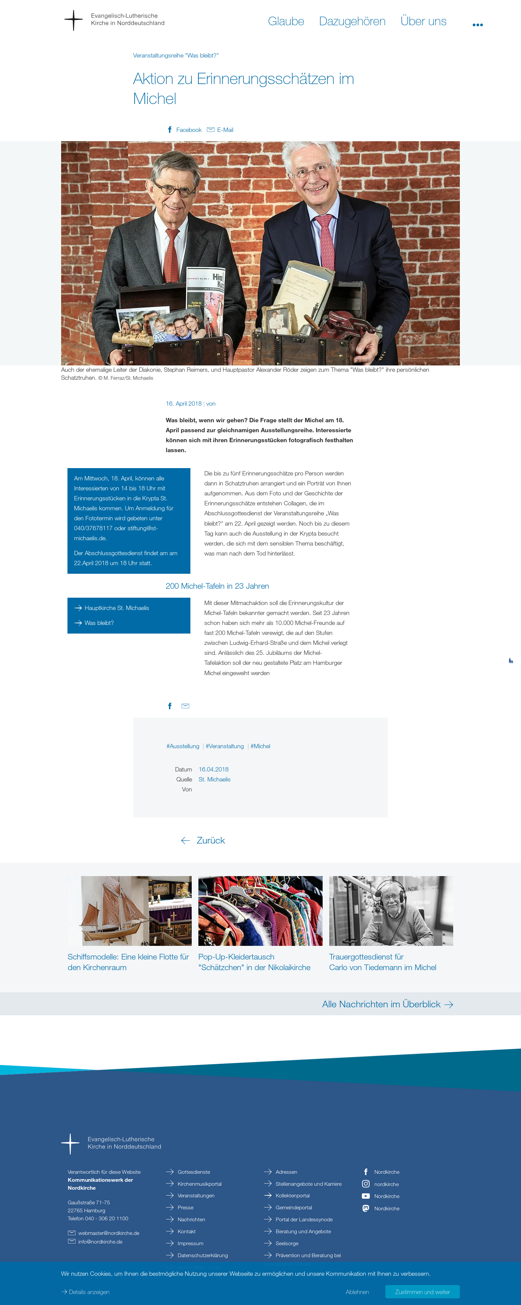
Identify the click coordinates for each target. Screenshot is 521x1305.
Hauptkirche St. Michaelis (117, 607)
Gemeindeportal (293, 1207)
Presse (184, 1207)
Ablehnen (357, 1291)
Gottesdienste (193, 1172)
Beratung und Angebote (302, 1231)
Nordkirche (386, 1172)
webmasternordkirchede (108, 1233)
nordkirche (386, 1184)
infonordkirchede (100, 1242)
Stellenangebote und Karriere (308, 1184)
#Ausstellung (183, 746)
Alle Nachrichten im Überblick (381, 1003)
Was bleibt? (99, 622)
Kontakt (186, 1231)
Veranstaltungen (195, 1195)
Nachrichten (190, 1219)
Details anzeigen (89, 1291)
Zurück (211, 840)
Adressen (285, 1172)
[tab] (511, 628)
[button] (477, 20)
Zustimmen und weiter (422, 1291)
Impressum (189, 1243)
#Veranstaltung (226, 746)
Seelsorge (286, 1243)
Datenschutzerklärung (202, 1255)
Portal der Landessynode (303, 1219)
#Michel (260, 746)
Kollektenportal (292, 1195)
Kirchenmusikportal (199, 1184)
